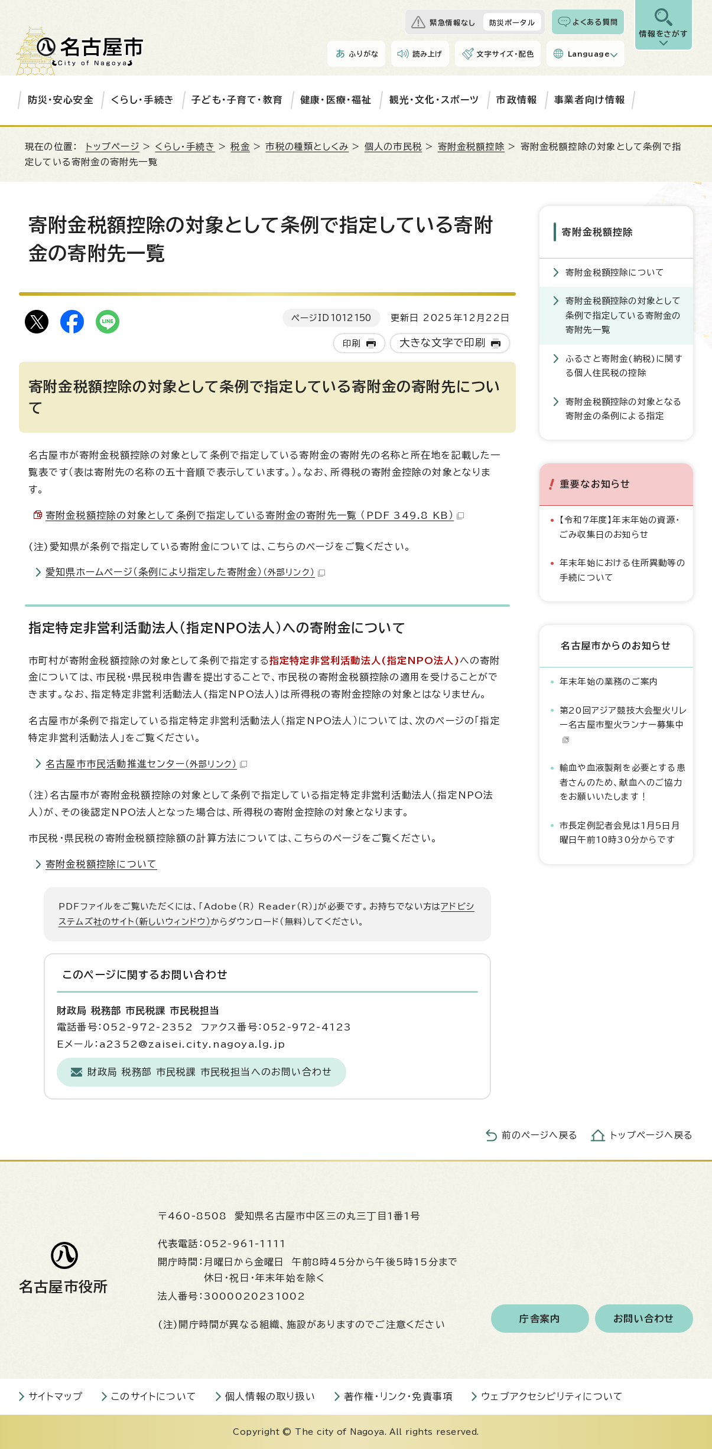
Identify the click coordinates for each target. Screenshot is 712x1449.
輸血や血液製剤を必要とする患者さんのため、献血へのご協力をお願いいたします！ (622, 782)
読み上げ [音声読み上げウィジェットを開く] (427, 53)
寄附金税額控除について (101, 864)
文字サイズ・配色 (505, 53)
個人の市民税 (393, 146)
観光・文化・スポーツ (434, 99)
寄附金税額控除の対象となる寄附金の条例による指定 (623, 408)
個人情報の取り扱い (270, 1396)
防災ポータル (512, 22)
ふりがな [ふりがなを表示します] (364, 53)
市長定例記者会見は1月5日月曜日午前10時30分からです (620, 831)
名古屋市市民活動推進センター (146, 763)
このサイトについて (154, 1396)
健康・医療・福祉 (336, 99)
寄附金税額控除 (471, 146)
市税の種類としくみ (307, 146)
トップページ (112, 146)
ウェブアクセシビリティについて (552, 1396)
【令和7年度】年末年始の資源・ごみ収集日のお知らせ (620, 526)
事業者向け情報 (589, 99)
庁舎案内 (539, 1318)
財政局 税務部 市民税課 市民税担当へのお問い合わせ (209, 1072)
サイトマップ (55, 1396)
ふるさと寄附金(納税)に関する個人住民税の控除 (624, 365)
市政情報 (516, 99)
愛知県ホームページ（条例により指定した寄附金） (185, 572)
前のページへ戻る (540, 1135)
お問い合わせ (643, 1318)
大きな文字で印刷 (442, 343)
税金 (239, 146)
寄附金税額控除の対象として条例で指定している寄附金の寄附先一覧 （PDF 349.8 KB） (254, 515)
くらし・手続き (142, 99)
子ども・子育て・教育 (237, 99)
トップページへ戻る (651, 1135)
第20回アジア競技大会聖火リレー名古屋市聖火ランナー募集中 (623, 725)
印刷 (351, 343)
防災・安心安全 (61, 99)
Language (589, 53)
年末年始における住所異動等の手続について (622, 569)
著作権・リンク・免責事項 (398, 1396)
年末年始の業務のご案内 (609, 681)
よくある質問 (595, 21)
